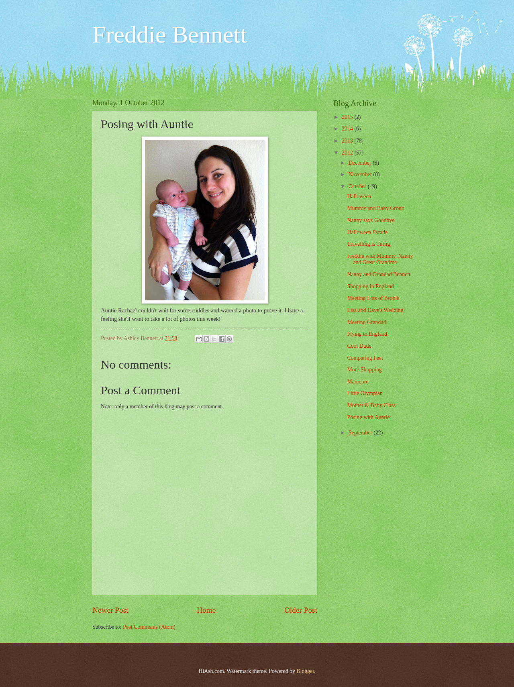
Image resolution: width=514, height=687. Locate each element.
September (361, 433)
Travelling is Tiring (368, 244)
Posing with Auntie (368, 417)
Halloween (359, 197)
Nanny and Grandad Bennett (378, 274)
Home (206, 610)
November (361, 174)
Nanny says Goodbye (370, 220)
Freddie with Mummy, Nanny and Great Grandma (380, 259)
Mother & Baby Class (371, 405)
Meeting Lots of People (373, 298)
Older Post (300, 610)
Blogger (305, 671)
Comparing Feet (365, 358)
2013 (348, 141)
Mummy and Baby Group (375, 208)
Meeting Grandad (366, 322)
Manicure (357, 382)
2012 (348, 153)
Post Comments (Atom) (149, 627)
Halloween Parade (367, 232)
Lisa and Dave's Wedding (375, 310)
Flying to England (367, 334)
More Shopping (364, 370)
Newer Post (110, 610)
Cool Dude (359, 346)
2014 (348, 129)
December (361, 163)
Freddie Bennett (169, 34)
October (358, 186)
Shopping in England (370, 286)
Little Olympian (365, 393)
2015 (348, 117)
